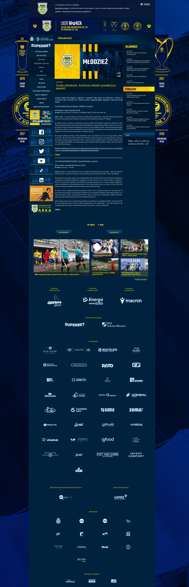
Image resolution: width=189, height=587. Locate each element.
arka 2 (137, 140)
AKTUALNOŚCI (41, 55)
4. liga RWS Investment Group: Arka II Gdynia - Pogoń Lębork (134, 254)
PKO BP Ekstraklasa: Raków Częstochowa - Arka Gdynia (131, 273)
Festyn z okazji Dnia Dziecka (102, 255)
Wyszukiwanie (41, 75)
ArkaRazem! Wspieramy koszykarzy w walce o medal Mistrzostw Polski (138, 61)
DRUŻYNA (41, 83)
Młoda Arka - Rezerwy (41, 63)
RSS (41, 71)
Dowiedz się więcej (62, 8)
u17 (147, 143)
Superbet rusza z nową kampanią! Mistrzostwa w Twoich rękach (138, 69)
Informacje (41, 59)
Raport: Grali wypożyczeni (135, 82)
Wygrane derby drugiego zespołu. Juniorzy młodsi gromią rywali (138, 119)
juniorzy (145, 140)
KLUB (41, 79)
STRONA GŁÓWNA (41, 51)
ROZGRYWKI (41, 87)
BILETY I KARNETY (41, 95)
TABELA (57, 154)
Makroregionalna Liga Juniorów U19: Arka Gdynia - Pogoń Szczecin (57, 274)
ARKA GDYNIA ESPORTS (41, 107)
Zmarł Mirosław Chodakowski (136, 76)
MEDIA (41, 103)
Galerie (41, 67)
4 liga (130, 140)
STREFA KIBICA (41, 99)
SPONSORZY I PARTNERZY (41, 91)
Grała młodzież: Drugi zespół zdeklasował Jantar (136, 96)
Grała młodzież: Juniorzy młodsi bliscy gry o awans (137, 112)
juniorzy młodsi (136, 143)
